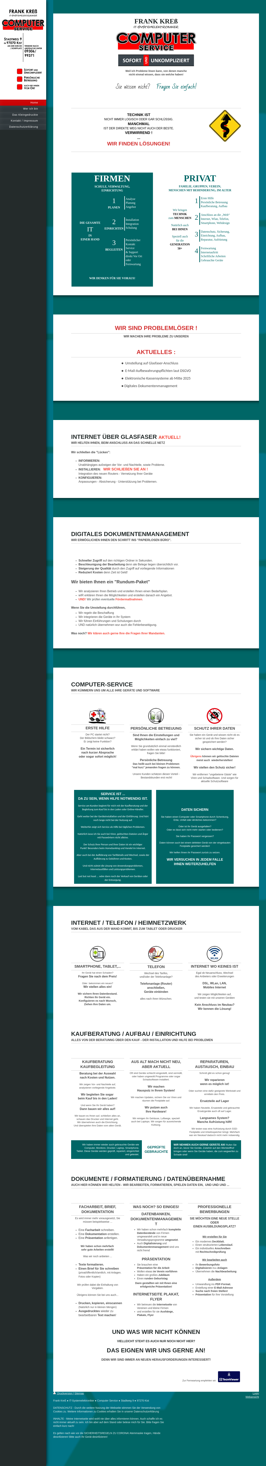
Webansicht (252, 1396)
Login (256, 1393)
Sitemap (79, 1393)
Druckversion (63, 1393)
